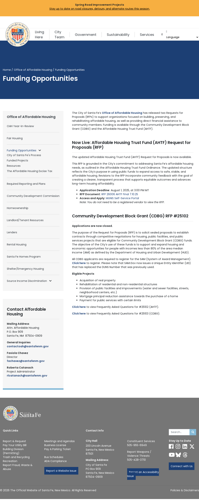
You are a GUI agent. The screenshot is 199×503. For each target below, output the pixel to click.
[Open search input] (162, 34)
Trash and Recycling (16, 457)
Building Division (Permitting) (13, 451)
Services (147, 34)
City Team (59, 34)
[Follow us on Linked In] (184, 446)
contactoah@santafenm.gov (27, 346)
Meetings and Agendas (59, 441)
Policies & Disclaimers (184, 490)
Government (85, 34)
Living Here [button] (39, 34)
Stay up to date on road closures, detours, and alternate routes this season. (99, 9)
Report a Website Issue (61, 471)
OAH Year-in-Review (20, 126)
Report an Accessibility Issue (143, 474)
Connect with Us (182, 466)
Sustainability (118, 34)
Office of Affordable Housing (33, 70)
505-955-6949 (137, 445)
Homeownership (17, 208)
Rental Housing (16, 244)
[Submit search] (192, 432)
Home (7, 70)
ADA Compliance (55, 461)
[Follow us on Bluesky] (178, 454)
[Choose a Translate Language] (182, 37)
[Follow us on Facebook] (171, 446)
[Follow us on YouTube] (172, 454)
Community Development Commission (33, 196)
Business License (55, 445)
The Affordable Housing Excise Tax (29, 171)
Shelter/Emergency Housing (25, 269)
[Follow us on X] (192, 446)
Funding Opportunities (22, 150)
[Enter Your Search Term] (179, 432)
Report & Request (14, 441)
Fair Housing (15, 138)
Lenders (12, 232)
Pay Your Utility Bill (14, 445)
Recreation (10, 461)
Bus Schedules (53, 457)
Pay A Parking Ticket (57, 449)
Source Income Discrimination (27, 281)
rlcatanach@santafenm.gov (27, 375)
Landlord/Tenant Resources (25, 220)
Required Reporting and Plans (26, 184)
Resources (14, 166)
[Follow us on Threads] (185, 454)
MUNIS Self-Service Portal (122, 198)
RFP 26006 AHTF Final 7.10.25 (119, 194)
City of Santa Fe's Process (24, 155)
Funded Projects (17, 160)
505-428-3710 (136, 460)
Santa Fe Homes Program (24, 257)
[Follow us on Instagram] (178, 446)
